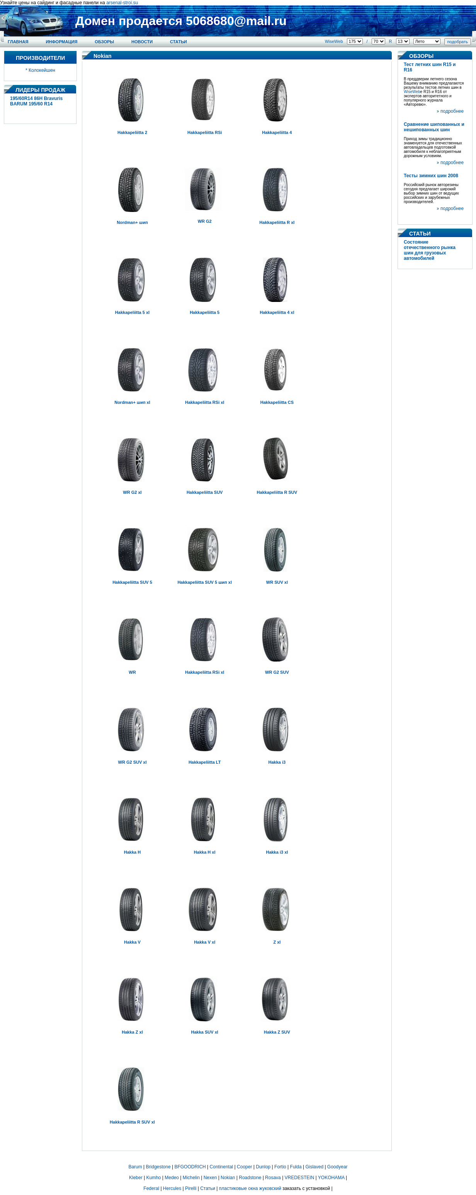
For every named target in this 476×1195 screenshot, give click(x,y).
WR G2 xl (132, 492)
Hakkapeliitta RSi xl (204, 402)
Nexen (210, 1177)
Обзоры (104, 41)
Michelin (191, 1177)
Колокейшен (42, 70)
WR (132, 672)
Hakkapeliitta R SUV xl (132, 1122)
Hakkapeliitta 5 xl (132, 312)
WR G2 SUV (277, 672)
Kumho (153, 1177)
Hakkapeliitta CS (277, 402)
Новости (142, 41)
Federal (151, 1188)
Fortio (280, 1167)
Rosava (273, 1177)
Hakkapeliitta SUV (205, 492)
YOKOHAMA (331, 1177)
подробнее (452, 111)
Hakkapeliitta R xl (276, 222)
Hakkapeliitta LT (205, 762)
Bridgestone (158, 1167)
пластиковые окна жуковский (250, 1188)
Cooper (244, 1167)
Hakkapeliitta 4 (277, 132)
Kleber (136, 1177)
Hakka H (132, 852)
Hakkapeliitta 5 (204, 312)
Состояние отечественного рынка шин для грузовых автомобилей (430, 250)
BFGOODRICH (190, 1167)
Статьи (178, 41)
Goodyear (337, 1167)
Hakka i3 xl (277, 852)
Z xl (276, 942)
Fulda (296, 1167)
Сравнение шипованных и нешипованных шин (434, 127)
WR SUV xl (277, 582)
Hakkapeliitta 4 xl (277, 312)
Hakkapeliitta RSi (204, 132)
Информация (61, 41)
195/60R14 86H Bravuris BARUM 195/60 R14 (36, 101)
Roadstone (250, 1177)
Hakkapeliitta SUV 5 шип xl (204, 582)
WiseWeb (334, 41)
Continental (221, 1167)
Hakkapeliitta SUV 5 (132, 582)
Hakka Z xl (132, 1032)
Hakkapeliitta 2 (132, 132)
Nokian (228, 1177)
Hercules (172, 1188)
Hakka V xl (204, 942)
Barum (135, 1167)
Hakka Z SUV (277, 1032)
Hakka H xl (205, 852)
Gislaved (314, 1167)
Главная (18, 41)
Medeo (172, 1177)
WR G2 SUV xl (132, 762)
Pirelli (190, 1188)
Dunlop (263, 1167)
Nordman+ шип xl (132, 402)
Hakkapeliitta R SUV (277, 492)
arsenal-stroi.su (122, 2)
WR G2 (205, 221)
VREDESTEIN (299, 1177)
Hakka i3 (277, 762)
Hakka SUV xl (204, 1032)
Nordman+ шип (132, 222)
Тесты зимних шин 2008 (431, 175)
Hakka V (132, 942)
